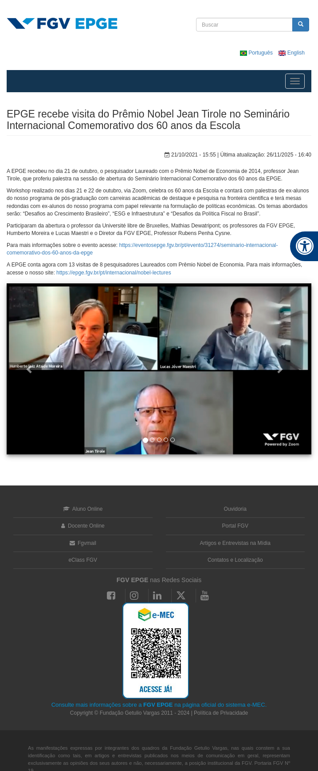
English (292, 53)
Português (257, 53)
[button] (29, 368)
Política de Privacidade (221, 713)
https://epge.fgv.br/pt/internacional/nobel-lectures (113, 273)
